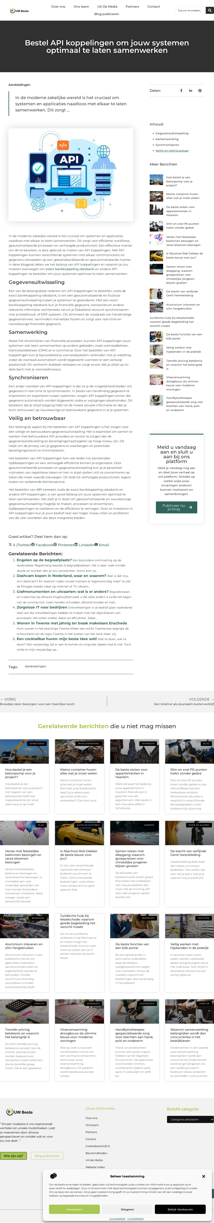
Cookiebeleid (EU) (98, 1146)
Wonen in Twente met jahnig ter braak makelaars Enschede (72, 623)
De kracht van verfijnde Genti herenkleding (188, 853)
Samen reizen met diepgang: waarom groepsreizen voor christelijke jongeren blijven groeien (180, 274)
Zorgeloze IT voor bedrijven (42, 607)
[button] (204, 1176)
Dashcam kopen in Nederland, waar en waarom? (61, 576)
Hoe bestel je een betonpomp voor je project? (179, 181)
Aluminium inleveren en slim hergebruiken (24, 946)
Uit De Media (107, 6)
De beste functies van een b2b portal (132, 946)
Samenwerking (167, 139)
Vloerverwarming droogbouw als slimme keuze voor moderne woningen (78, 1035)
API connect (46, 490)
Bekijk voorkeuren (180, 1209)
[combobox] (191, 10)
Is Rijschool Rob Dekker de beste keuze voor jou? (78, 854)
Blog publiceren (106, 14)
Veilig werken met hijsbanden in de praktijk (189, 946)
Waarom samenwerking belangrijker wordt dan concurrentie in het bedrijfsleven (189, 1035)
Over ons (58, 6)
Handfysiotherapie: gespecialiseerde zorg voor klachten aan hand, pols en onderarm (134, 1035)
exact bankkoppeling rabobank (70, 269)
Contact (153, 6)
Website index (95, 1167)
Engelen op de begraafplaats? (44, 560)
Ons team (81, 6)
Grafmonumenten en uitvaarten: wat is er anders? (63, 592)
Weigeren (127, 1209)
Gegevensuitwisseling (172, 133)
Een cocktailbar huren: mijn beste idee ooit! (57, 639)
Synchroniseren (167, 145)
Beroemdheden (96, 1153)
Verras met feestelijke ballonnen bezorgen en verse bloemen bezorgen (183, 241)
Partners (132, 6)
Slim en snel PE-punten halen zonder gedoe (188, 771)
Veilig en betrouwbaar (172, 150)
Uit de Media (94, 1160)
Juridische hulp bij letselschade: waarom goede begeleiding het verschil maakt (172, 321)
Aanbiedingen (19, 85)
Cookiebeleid (117, 1218)
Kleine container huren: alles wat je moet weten (78, 771)
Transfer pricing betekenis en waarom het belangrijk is (184, 364)
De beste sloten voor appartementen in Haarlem (180, 211)
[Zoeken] (210, 10)
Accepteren (74, 1209)
